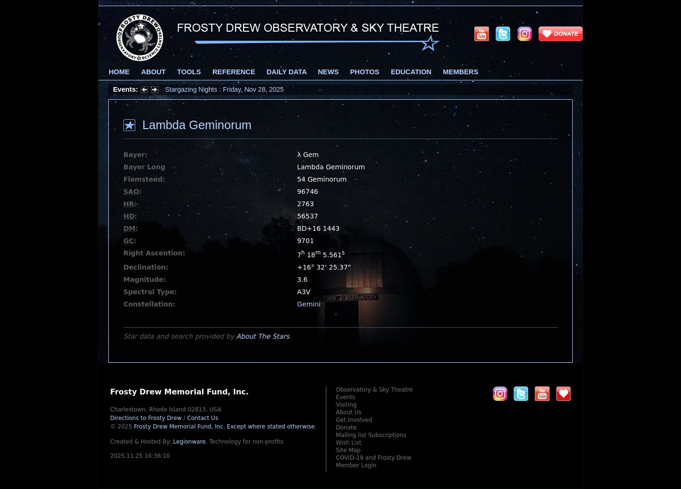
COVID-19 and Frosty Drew (373, 457)
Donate (346, 427)
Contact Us (202, 418)
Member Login (356, 465)
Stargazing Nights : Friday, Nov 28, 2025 (224, 89)
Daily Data (286, 72)
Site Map (348, 450)
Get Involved (354, 420)
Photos (364, 72)
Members (461, 72)
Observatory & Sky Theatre (374, 389)
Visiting (346, 405)
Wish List (348, 442)
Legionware (189, 441)
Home (119, 72)
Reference (233, 72)
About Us (348, 412)
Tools (189, 72)
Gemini (309, 304)
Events (345, 397)
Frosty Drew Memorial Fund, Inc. (224, 426)
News (328, 72)
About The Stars (262, 336)
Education (411, 72)
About (153, 72)
